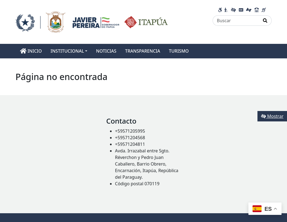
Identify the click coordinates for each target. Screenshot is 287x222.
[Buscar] (236, 20)
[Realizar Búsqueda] (265, 20)
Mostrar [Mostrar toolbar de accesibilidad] (272, 116)
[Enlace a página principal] (92, 21)
